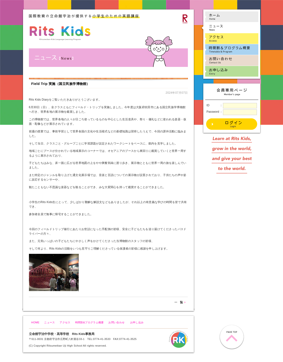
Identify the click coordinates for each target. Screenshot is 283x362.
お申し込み (137, 322)
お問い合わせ (116, 322)
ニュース (49, 322)
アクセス (65, 322)
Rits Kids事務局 (83, 334)
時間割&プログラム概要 (89, 322)
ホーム (229, 16)
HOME (35, 322)
